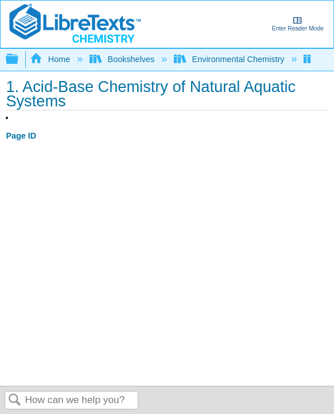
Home (51, 59)
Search (15, 400)
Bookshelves (123, 59)
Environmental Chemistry (230, 59)
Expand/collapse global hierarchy (19, 59)
